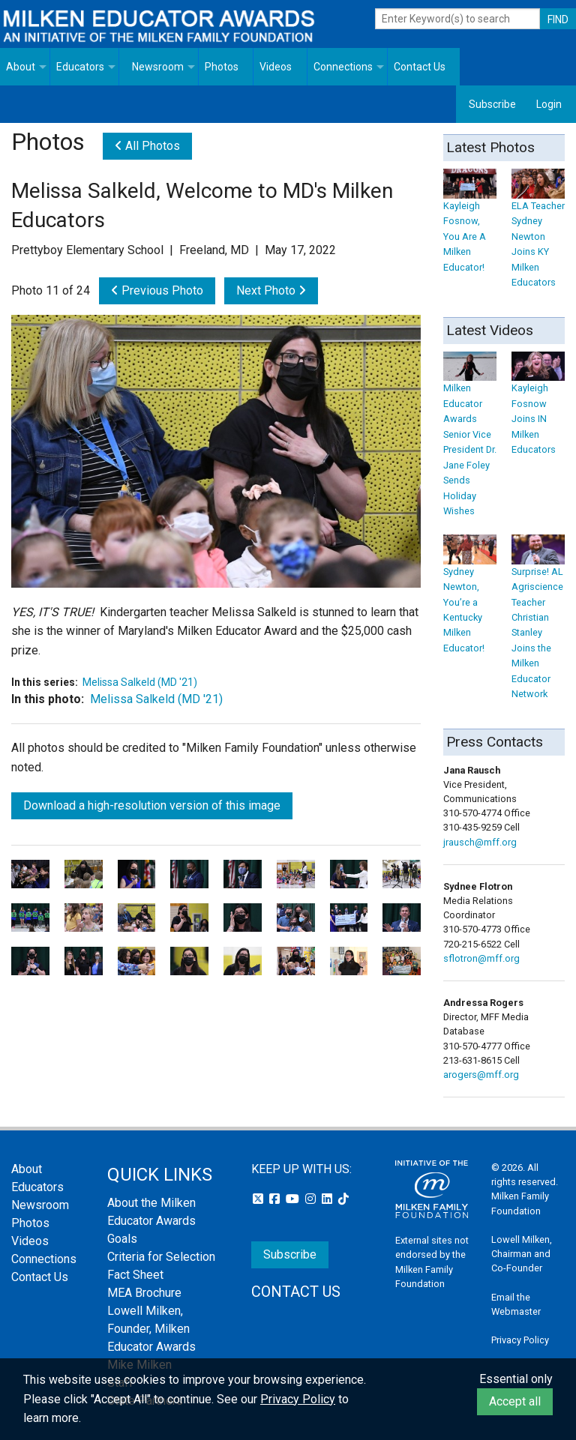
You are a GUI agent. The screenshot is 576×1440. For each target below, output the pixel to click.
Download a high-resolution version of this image (151, 805)
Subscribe (492, 104)
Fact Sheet (135, 1275)
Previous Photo (157, 290)
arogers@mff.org (481, 1074)
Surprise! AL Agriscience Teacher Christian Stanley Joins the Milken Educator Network (538, 621)
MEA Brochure (144, 1293)
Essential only (516, 1379)
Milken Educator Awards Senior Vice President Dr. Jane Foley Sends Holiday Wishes (469, 438)
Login (549, 104)
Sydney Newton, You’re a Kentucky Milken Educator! (469, 598)
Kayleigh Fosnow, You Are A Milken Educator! (469, 224)
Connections (343, 67)
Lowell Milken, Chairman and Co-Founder (521, 1254)
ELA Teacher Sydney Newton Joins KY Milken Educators (538, 232)
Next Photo (271, 290)
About (20, 67)
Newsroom (158, 67)
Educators (80, 67)
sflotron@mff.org (481, 958)
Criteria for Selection (161, 1257)
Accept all (515, 1401)
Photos (221, 67)
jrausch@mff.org (480, 842)
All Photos (147, 146)
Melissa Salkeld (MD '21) (139, 682)
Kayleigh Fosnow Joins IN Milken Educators (538, 407)
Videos (276, 67)
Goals (122, 1239)
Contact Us (420, 67)
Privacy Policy (520, 1340)
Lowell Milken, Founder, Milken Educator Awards (151, 1329)
